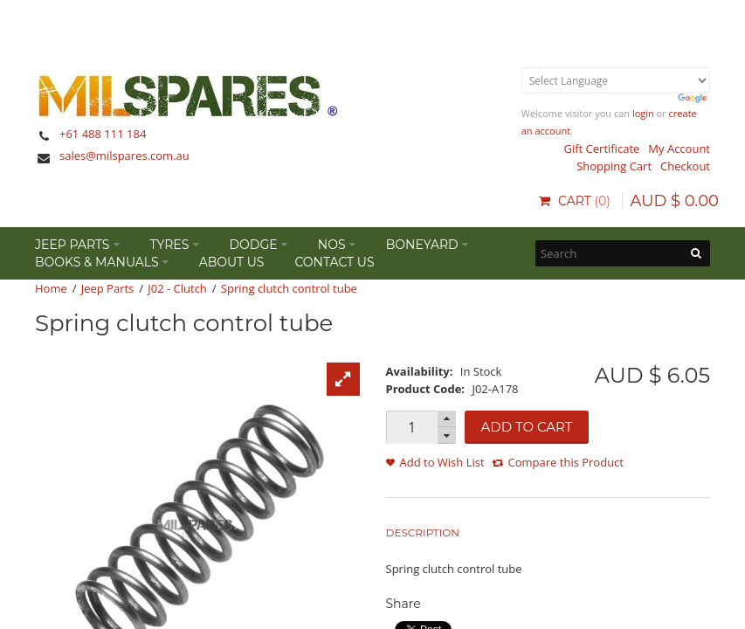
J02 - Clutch (177, 288)
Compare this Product (566, 462)
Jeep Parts (108, 288)
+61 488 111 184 (102, 134)
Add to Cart (527, 426)
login (643, 113)
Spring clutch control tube (289, 288)
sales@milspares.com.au (124, 155)
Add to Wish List (442, 462)
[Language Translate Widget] (615, 80)
